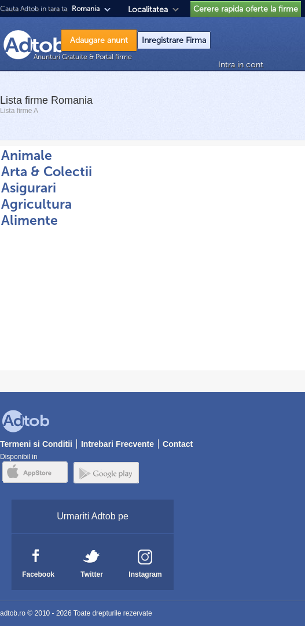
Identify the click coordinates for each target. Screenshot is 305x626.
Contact (178, 444)
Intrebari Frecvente (117, 444)
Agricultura (36, 204)
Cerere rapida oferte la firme (245, 9)
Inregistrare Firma (174, 40)
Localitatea (148, 9)
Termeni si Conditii (36, 444)
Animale (26, 155)
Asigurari (28, 188)
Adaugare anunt (99, 40)
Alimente (29, 220)
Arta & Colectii (46, 171)
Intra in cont (240, 65)
